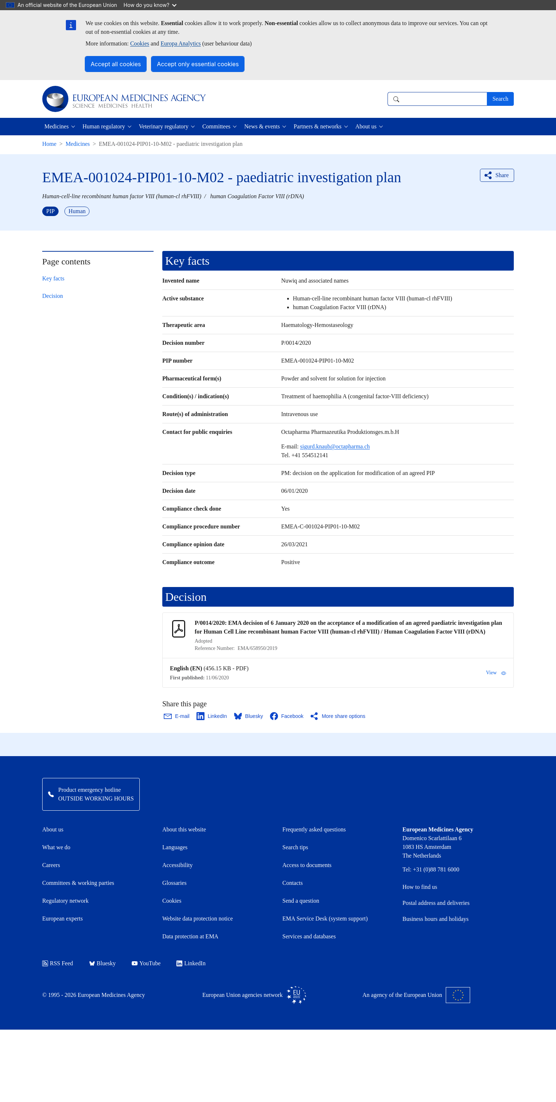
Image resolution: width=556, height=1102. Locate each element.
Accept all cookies (116, 64)
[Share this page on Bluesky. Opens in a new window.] (249, 716)
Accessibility (177, 865)
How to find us (419, 887)
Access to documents (306, 865)
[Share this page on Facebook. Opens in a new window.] (287, 716)
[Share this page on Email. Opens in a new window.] (177, 716)
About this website (184, 829)
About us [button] (366, 126)
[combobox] (437, 99)
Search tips (295, 847)
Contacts (292, 883)
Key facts (53, 278)
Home (49, 144)
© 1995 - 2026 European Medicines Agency (93, 995)
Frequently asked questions (314, 829)
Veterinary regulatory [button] (163, 126)
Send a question (300, 901)
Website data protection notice (197, 918)
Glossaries (174, 883)
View (496, 673)
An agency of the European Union (416, 995)
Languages (174, 847)
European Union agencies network (254, 995)
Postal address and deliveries (435, 903)
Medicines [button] (56, 126)
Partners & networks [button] (318, 126)
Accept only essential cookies (198, 64)
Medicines (77, 144)
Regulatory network (65, 901)
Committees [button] (216, 126)
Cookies (139, 43)
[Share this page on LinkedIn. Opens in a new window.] (212, 716)
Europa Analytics (180, 43)
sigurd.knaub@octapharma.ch (335, 446)
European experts (62, 918)
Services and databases (309, 936)
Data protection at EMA (190, 936)
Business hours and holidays (435, 919)
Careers (51, 865)
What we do (56, 847)
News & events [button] (262, 126)
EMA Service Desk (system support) (325, 918)
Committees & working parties (78, 883)
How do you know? (150, 5)
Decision (52, 296)
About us (52, 829)
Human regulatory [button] (104, 126)
